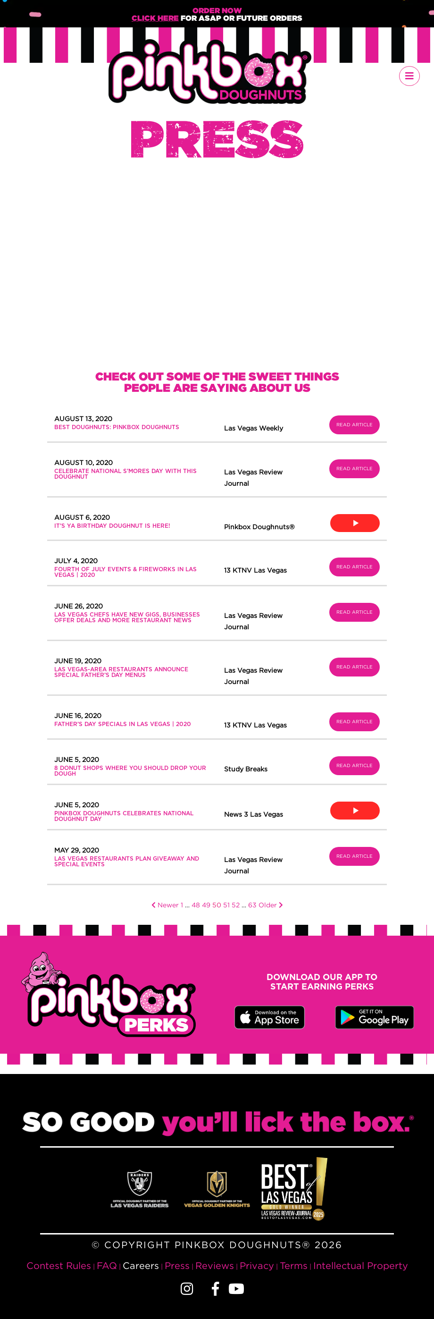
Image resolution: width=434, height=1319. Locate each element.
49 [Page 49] (206, 904)
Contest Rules (58, 1265)
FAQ (107, 1265)
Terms (294, 1265)
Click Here (155, 18)
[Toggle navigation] (409, 76)
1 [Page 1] (182, 904)
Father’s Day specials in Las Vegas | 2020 (122, 724)
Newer (165, 904)
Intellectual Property (360, 1265)
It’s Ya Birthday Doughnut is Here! (112, 526)
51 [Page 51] (226, 904)
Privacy (257, 1265)
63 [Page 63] (252, 904)
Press (177, 1265)
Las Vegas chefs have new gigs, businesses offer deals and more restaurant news (127, 617)
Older (271, 904)
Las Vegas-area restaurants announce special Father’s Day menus (121, 672)
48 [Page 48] (196, 904)
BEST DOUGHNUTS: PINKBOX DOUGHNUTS (116, 427)
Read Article (354, 424)
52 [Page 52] (236, 904)
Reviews (214, 1265)
